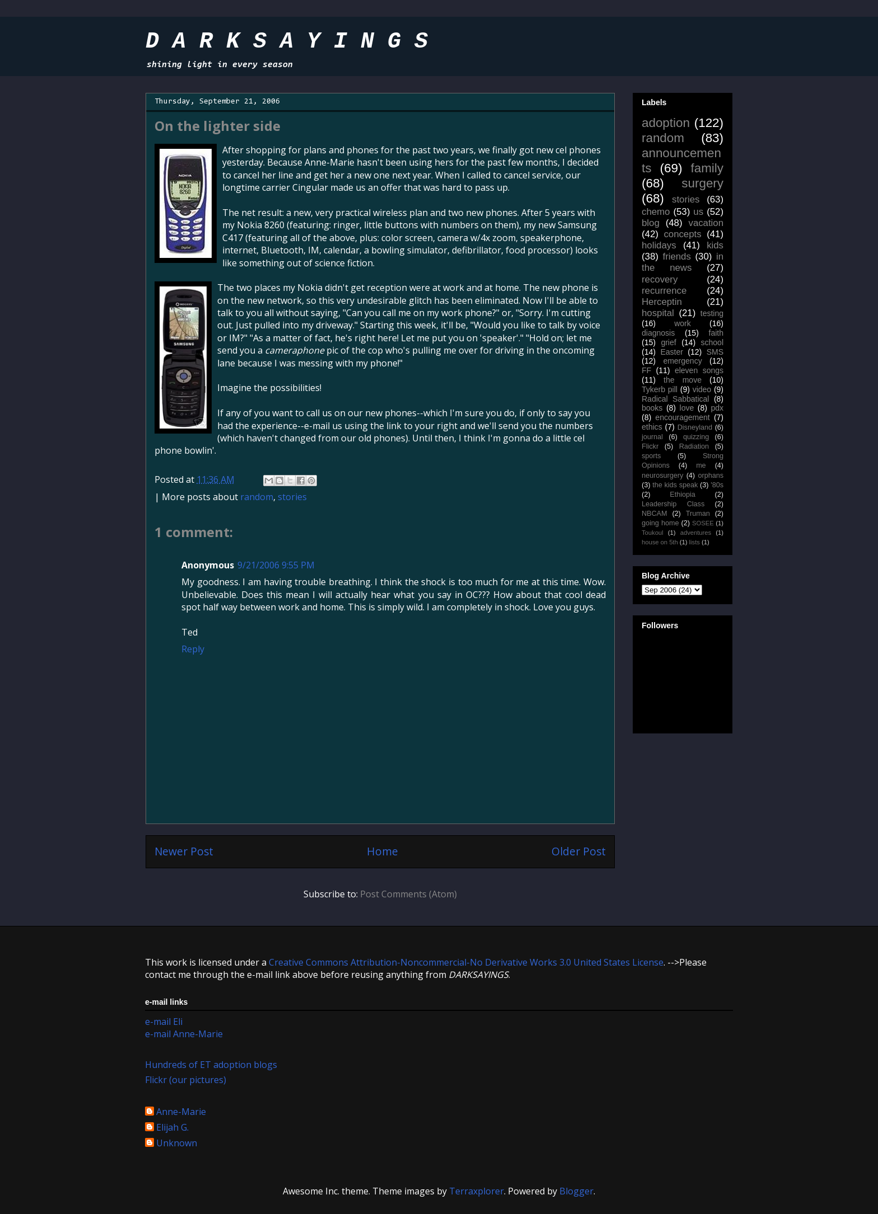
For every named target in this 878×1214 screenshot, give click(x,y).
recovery (660, 279)
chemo (656, 211)
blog (651, 223)
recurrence (664, 290)
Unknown (176, 1143)
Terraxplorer (476, 1191)
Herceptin (662, 302)
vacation (705, 223)
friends (676, 256)
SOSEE (703, 523)
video (702, 389)
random (256, 497)
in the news (682, 262)
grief (668, 342)
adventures (695, 532)
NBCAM (654, 513)
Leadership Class (673, 504)
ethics (652, 426)
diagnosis (658, 332)
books (652, 407)
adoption (666, 123)
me (701, 465)
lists (694, 542)
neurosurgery (662, 475)
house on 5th (660, 542)
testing (711, 313)
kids (715, 245)
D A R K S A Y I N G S (287, 41)
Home (382, 851)
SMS (715, 351)
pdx (717, 407)
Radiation (694, 446)
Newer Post (184, 851)
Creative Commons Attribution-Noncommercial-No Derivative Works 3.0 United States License (466, 962)
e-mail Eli (164, 1021)
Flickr (650, 446)
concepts (682, 234)
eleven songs (699, 370)
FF (646, 370)
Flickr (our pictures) (185, 1080)
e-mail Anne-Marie (184, 1034)
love (687, 407)
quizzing (696, 437)
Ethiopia (682, 494)
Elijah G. (172, 1127)
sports (651, 456)
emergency (682, 360)
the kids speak (675, 485)
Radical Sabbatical (675, 398)
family (707, 168)
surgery (702, 183)
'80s (717, 485)
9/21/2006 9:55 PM (276, 565)
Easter (671, 351)
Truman (698, 513)
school (712, 342)
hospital (658, 313)
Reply (192, 649)
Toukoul (653, 532)
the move (683, 379)
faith (716, 332)
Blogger (576, 1191)
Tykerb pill (660, 389)
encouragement (682, 417)
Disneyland (695, 427)
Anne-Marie (181, 1112)
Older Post (579, 851)
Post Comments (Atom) (408, 894)
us (698, 211)
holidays (659, 245)
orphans (711, 475)
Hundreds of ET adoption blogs (211, 1064)
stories (292, 497)
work (682, 323)
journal (652, 437)
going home (660, 523)
